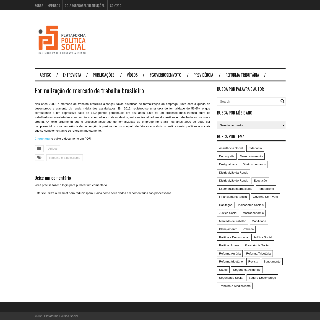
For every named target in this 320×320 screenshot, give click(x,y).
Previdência (203, 75)
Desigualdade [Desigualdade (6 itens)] (228, 164)
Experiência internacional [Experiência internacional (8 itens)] (235, 188)
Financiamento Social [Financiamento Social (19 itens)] (233, 196)
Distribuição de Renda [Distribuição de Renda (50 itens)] (233, 180)
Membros (54, 5)
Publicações (103, 75)
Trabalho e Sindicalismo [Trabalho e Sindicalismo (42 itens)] (235, 286)
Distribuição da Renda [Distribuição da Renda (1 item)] (233, 172)
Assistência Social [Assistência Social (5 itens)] (231, 148)
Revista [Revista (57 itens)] (253, 261)
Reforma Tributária (242, 75)
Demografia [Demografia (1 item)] (226, 156)
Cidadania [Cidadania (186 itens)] (255, 148)
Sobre (39, 5)
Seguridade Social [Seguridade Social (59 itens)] (231, 277)
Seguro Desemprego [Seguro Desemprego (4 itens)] (262, 277)
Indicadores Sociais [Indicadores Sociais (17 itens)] (251, 205)
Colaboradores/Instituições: (85, 5)
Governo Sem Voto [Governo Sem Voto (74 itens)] (265, 196)
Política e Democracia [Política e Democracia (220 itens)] (233, 237)
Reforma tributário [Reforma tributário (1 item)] (231, 261)
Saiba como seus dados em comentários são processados (132, 193)
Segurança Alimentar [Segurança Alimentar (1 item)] (247, 269)
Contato (115, 5)
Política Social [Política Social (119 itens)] (262, 237)
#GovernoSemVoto (165, 75)
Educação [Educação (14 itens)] (260, 180)
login (65, 185)
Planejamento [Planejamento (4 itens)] (228, 229)
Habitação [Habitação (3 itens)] (226, 205)
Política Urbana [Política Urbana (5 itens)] (229, 245)
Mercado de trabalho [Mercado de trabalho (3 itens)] (232, 221)
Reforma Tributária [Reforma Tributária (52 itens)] (258, 253)
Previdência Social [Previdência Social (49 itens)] (257, 245)
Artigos (52, 148)
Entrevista (72, 75)
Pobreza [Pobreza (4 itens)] (248, 229)
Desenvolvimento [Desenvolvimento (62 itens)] (251, 156)
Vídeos (132, 75)
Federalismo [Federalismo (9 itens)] (266, 188)
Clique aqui (43, 138)
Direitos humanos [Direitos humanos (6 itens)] (254, 164)
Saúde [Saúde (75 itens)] (223, 269)
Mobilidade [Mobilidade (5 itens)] (259, 221)
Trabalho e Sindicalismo (64, 157)
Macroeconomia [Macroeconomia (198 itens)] (253, 213)
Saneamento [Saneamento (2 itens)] (272, 261)
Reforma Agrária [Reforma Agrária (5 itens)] (230, 253)
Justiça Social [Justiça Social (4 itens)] (228, 213)
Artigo (45, 75)
